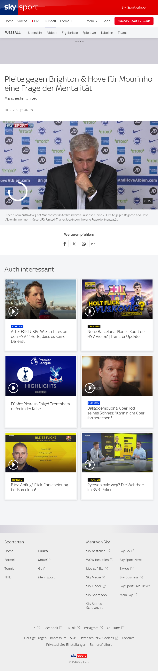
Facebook (52, 628)
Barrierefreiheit (101, 644)
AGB (73, 638)
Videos (22, 21)
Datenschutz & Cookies (98, 638)
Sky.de (126, 569)
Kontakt (128, 638)
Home (8, 21)
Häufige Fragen (35, 638)
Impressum (58, 638)
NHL (7, 577)
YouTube (115, 628)
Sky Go (126, 551)
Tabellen (107, 33)
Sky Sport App (96, 595)
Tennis (9, 568)
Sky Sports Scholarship (94, 606)
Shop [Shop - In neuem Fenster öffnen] (106, 21)
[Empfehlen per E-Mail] (93, 243)
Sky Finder (95, 586)
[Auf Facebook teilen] (64, 243)
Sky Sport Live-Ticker (135, 586)
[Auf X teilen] (74, 243)
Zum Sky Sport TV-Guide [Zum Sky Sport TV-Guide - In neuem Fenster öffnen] (134, 21)
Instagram (92, 628)
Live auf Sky (96, 569)
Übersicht (35, 33)
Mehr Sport (46, 577)
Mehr (93, 21)
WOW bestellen (99, 560)
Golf (41, 568)
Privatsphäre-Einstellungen (66, 644)
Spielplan (89, 33)
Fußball (50, 21)
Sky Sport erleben (134, 7)
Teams (122, 33)
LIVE (37, 21)
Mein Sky (128, 595)
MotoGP (44, 560)
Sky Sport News (131, 560)
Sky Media (95, 578)
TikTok (72, 628)
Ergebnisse (70, 33)
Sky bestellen (97, 551)
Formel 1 (66, 21)
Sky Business (131, 578)
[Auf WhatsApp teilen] (84, 243)
